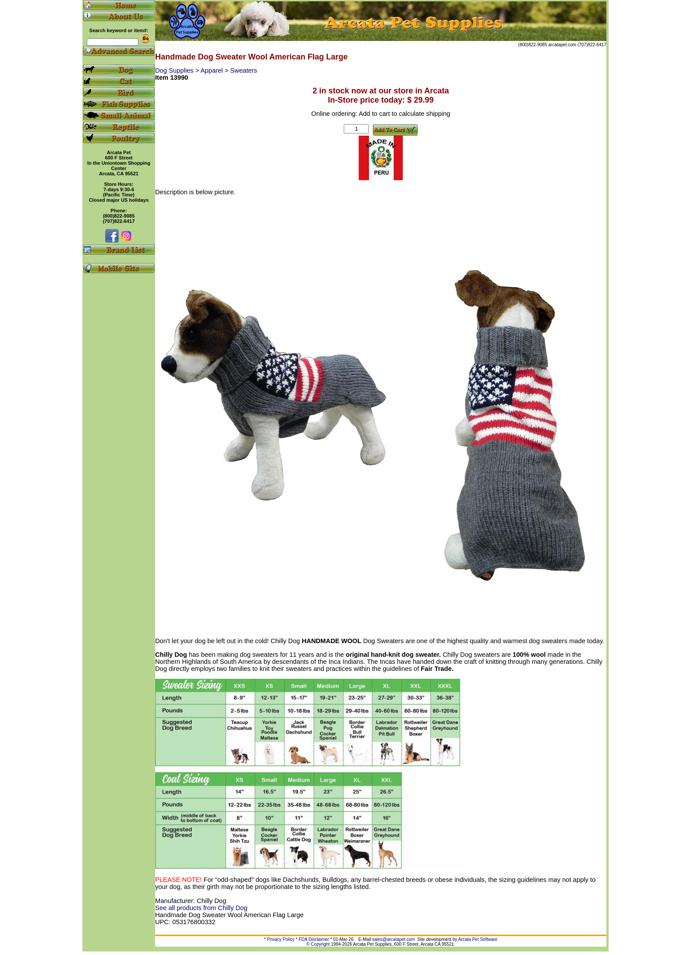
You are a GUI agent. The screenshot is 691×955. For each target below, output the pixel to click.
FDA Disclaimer (314, 939)
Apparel (213, 70)
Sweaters (243, 70)
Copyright (320, 944)
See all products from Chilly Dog (201, 907)
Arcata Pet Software (478, 939)
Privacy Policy (280, 939)
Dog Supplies (175, 70)
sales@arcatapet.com (393, 939)
